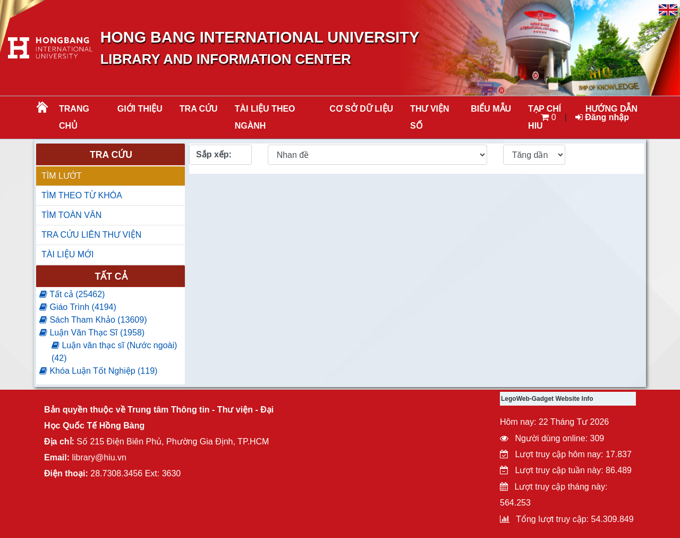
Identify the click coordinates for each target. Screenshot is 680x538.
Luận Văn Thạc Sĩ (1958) (91, 332)
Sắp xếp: (214, 154)
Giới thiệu (140, 108)
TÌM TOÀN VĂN (71, 215)
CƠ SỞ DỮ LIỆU (361, 108)
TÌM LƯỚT (61, 175)
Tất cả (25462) (72, 294)
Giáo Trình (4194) (77, 307)
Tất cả (111, 276)
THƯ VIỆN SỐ (429, 117)
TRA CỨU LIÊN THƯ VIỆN (91, 234)
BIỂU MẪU (491, 108)
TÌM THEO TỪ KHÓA (81, 195)
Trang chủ (74, 117)
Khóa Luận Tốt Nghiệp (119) (98, 370)
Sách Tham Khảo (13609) (93, 319)
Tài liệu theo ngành (265, 117)
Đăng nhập (602, 117)
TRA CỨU (199, 108)
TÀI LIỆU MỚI (67, 254)
